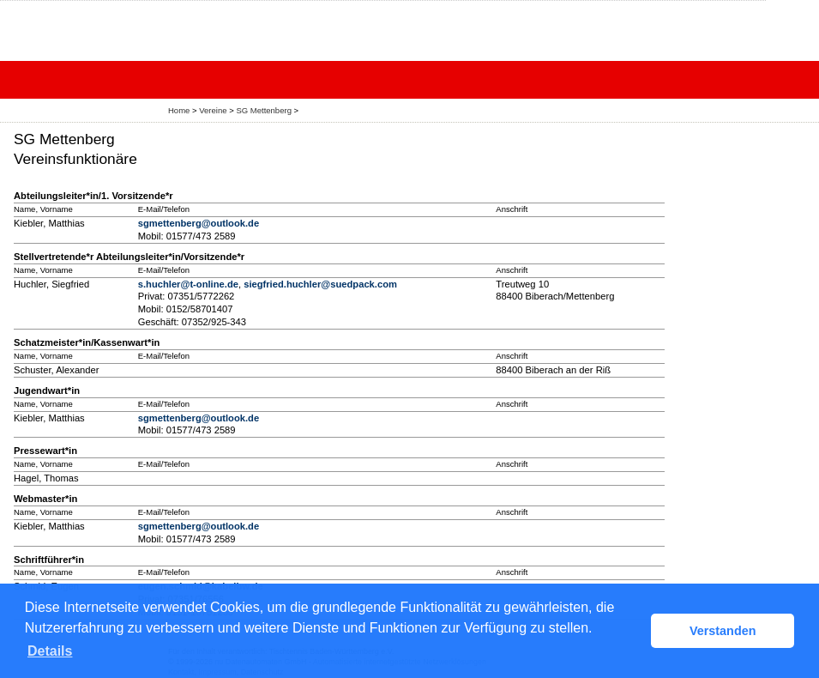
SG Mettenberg (264, 110)
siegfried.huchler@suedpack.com (320, 284)
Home (179, 110)
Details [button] (49, 651)
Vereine (212, 110)
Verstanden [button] (723, 631)
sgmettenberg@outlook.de (198, 223)
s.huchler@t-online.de (188, 284)
